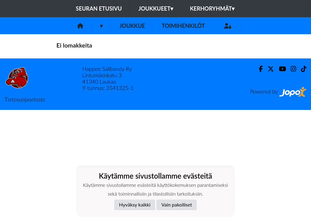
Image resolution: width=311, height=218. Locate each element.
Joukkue (132, 25)
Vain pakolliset (176, 204)
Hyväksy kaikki (134, 204)
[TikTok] (301, 69)
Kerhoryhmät (212, 8)
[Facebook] (258, 69)
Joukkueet (155, 8)
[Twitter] (268, 69)
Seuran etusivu (99, 8)
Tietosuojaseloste (25, 99)
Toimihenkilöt (183, 25)
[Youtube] (280, 69)
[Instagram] (291, 69)
